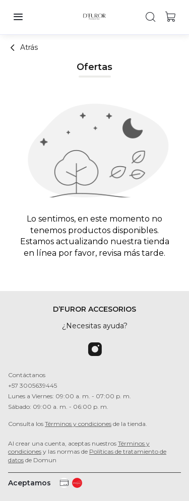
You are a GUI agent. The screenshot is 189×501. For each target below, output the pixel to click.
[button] (18, 17)
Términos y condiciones (78, 423)
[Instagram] (95, 349)
